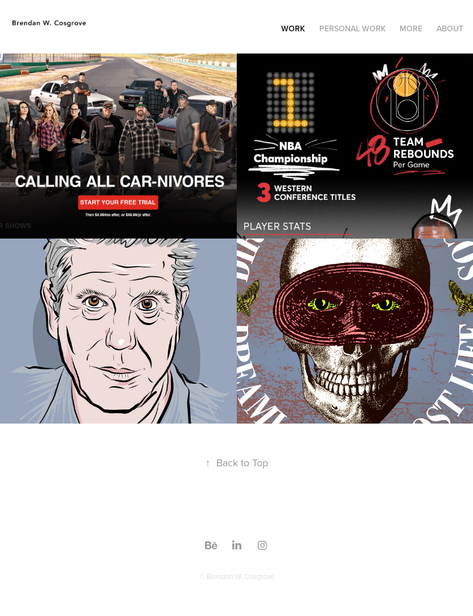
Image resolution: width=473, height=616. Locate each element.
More (411, 28)
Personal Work (352, 28)
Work (293, 28)
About (450, 28)
